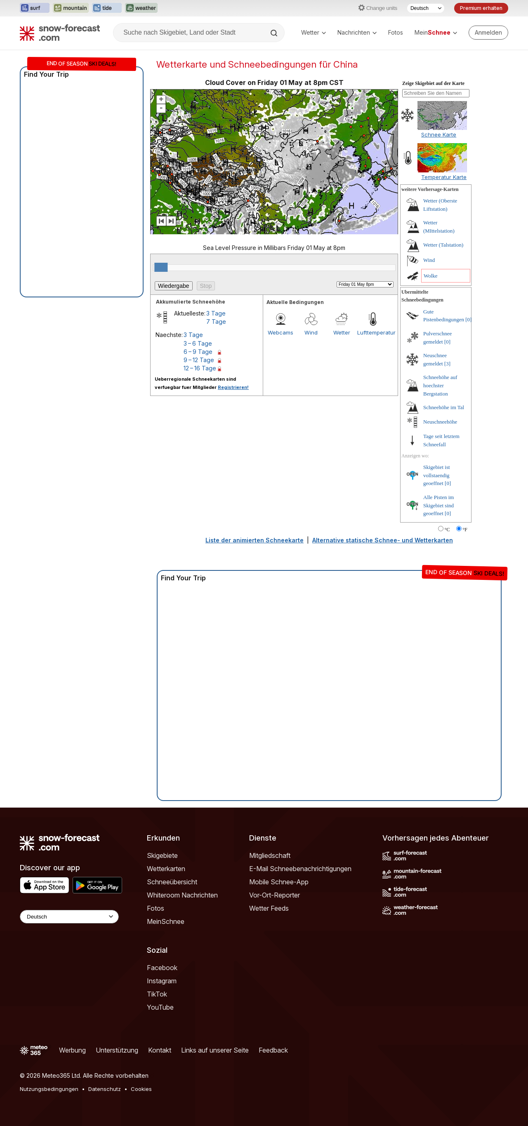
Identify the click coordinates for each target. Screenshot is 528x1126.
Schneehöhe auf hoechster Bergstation (440, 385)
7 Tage (216, 321)
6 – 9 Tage (198, 351)
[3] (447, 363)
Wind (311, 332)
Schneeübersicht (172, 882)
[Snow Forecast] (60, 32)
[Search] (274, 33)
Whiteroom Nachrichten (182, 895)
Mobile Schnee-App (279, 882)
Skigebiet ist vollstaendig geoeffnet (436, 475)
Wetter (313, 32)
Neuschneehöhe (440, 422)
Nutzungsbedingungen (49, 1089)
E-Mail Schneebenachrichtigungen (300, 869)
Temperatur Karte (444, 177)
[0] (468, 319)
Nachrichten (357, 32)
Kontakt (159, 1050)
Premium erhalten (481, 8)
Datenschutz (104, 1089)
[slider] (160, 267)
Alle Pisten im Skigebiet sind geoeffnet (438, 505)
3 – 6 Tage (198, 343)
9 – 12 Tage (199, 359)
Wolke (431, 276)
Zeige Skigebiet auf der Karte (433, 83)
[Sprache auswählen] (425, 8)
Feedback (273, 1050)
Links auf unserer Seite (215, 1050)
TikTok (157, 994)
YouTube (160, 1007)
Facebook (162, 967)
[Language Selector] (69, 916)
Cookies (141, 1089)
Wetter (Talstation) (443, 245)
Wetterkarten (166, 869)
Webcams (280, 332)
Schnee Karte (438, 134)
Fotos (395, 32)
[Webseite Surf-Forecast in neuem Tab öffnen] (35, 8)
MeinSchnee (165, 921)
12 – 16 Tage (200, 368)
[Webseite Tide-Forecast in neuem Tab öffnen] (107, 8)
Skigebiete (162, 855)
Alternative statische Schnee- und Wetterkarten (382, 540)
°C (447, 529)
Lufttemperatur (372, 332)
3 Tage (216, 313)
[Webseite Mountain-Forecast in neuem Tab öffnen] (71, 8)
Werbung (72, 1050)
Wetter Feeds (269, 908)
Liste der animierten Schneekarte (254, 540)
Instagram (162, 981)
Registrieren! (233, 387)
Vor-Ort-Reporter (274, 895)
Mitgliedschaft (269, 855)
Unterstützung (117, 1050)
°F (465, 529)
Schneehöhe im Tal (443, 407)
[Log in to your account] (488, 33)
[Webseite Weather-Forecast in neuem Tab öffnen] (141, 8)
